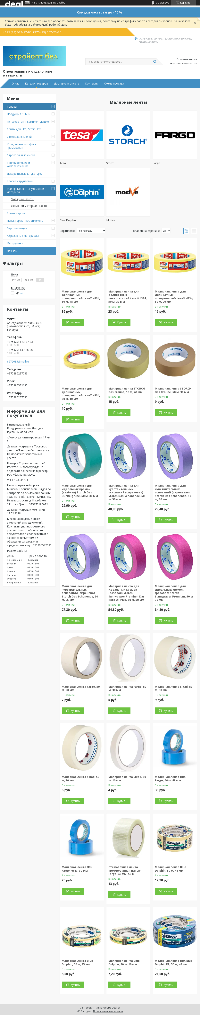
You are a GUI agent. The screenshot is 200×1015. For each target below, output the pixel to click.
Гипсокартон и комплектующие (28, 121)
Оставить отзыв (187, 59)
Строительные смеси (21, 155)
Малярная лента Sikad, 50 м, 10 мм (127, 778)
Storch (110, 163)
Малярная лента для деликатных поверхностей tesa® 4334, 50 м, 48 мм (81, 297)
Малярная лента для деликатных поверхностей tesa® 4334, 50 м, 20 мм (174, 297)
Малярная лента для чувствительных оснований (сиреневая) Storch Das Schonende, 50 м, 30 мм (173, 492)
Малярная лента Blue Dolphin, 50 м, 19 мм (124, 962)
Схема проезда (114, 83)
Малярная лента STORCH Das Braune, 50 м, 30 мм (173, 390)
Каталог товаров (36, 83)
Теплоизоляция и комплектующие (18, 164)
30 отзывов (162, 2)
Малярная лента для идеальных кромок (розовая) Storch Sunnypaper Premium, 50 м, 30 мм (174, 593)
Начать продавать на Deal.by (48, 2)
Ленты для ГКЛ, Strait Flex (24, 129)
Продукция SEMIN (18, 114)
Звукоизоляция (17, 228)
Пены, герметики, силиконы (25, 220)
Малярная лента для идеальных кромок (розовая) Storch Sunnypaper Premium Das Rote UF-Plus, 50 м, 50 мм (126, 593)
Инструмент (15, 243)
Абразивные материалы (23, 236)
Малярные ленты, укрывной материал (25, 190)
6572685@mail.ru (18, 361)
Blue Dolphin (68, 220)
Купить (75, 322)
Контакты (91, 83)
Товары (12, 106)
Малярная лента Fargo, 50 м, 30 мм (127, 688)
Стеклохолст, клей (19, 137)
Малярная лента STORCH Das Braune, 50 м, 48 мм (126, 390)
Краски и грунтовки (20, 181)
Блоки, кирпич (16, 213)
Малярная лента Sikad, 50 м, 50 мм (173, 688)
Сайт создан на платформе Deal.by (100, 1007)
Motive (110, 220)
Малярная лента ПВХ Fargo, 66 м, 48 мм (170, 778)
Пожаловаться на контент (108, 1011)
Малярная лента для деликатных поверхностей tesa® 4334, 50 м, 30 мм (127, 297)
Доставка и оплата (66, 83)
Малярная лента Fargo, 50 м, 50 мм (81, 688)
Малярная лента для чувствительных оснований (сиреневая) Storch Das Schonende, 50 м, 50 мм (126, 492)
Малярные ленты (22, 199)
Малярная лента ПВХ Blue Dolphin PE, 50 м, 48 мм (173, 962)
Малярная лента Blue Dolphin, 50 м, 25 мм (77, 962)
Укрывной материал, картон (29, 206)
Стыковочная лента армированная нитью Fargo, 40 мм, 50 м (124, 870)
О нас (15, 83)
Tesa (63, 163)
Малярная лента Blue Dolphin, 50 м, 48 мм (170, 868)
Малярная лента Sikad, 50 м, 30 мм (80, 778)
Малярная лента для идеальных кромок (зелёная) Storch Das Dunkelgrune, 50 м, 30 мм (80, 491)
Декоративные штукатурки (25, 173)
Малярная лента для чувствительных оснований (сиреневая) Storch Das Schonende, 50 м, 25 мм (80, 593)
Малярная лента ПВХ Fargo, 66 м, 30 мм (77, 868)
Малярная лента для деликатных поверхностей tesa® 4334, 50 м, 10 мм (81, 394)
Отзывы (12, 251)
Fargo (156, 163)
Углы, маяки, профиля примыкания (21, 145)
